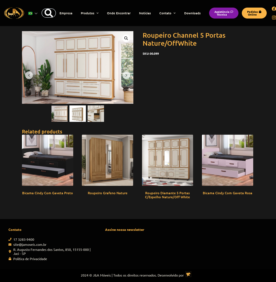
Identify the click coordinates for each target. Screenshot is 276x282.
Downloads (192, 13)
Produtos (90, 13)
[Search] (48, 13)
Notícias (145, 13)
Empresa (66, 13)
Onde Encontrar (119, 13)
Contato (167, 13)
